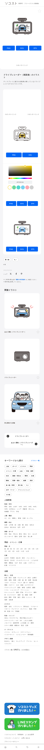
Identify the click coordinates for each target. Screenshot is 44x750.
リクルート (34, 606)
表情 (5, 534)
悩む (10, 534)
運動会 (11, 563)
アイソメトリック (24, 490)
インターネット (9, 634)
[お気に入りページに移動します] (38, 747)
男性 (5, 506)
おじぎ (35, 534)
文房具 (28, 587)
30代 (30, 506)
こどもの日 (34, 560)
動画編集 (30, 634)
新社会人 (26, 606)
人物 (7, 466)
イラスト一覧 (35, 460)
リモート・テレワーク (11, 609)
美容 (31, 480)
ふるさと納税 (28, 620)
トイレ (6, 590)
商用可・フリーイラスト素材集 (29, 3)
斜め (26, 525)
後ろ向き (13, 527)
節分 (23, 558)
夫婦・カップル (28, 518)
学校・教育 (29, 471)
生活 (7, 476)
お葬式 (34, 577)
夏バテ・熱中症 (29, 582)
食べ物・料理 (10, 485)
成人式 (18, 558)
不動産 (17, 611)
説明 (20, 536)
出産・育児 (8, 577)
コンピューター (21, 634)
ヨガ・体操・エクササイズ (24, 585)
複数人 (14, 518)
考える (15, 534)
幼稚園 (6, 511)
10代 (20, 506)
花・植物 (25, 595)
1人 (5, 518)
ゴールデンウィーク (22, 560)
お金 (21, 471)
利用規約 (20, 734)
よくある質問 (29, 734)
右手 (19, 527)
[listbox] (20, 171)
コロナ (6, 582)
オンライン (24, 609)
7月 (5, 551)
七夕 (16, 563)
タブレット (15, 632)
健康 (24, 480)
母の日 (6, 560)
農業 (32, 623)
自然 (32, 476)
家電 (23, 587)
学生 (17, 511)
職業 (5, 606)
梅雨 (5, 563)
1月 (17, 549)
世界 (30, 595)
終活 (29, 577)
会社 (10, 606)
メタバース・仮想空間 (11, 623)
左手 (23, 527)
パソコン (7, 632)
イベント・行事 (11, 471)
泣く (29, 534)
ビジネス (23, 466)
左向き (6, 527)
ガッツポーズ (8, 536)
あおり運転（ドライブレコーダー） (22, 443)
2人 (9, 518)
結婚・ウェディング (19, 577)
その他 (8, 494)
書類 (33, 587)
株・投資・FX (9, 611)
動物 (7, 480)
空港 (14, 597)
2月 (21, 549)
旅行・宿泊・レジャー (25, 597)
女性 (10, 506)
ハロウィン (31, 563)
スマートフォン (26, 632)
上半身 (11, 525)
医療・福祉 (16, 480)
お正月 (6, 558)
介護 (19, 580)
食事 (29, 580)
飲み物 (35, 580)
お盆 (25, 563)
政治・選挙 (8, 597)
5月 (33, 549)
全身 (5, 525)
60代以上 (12, 509)
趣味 (35, 592)
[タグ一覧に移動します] (27, 747)
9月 (13, 551)
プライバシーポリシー (11, 741)
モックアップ (20, 641)
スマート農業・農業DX (12, 625)
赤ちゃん (31, 509)
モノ (15, 259)
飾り (13, 641)
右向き (32, 525)
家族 (19, 518)
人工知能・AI (24, 623)
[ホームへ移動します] (5, 747)
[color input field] (20, 182)
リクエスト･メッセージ (12, 738)
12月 (27, 551)
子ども (12, 511)
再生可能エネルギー (26, 618)
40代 (34, 506)
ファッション (25, 590)
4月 (29, 549)
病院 (5, 580)
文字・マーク (10, 490)
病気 (10, 580)
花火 (20, 563)
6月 (37, 549)
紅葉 (5, 565)
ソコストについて (10, 734)
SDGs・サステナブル (11, 618)
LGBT (15, 506)
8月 (9, 551)
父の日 (12, 560)
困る (20, 534)
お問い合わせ (25, 738)
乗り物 (7, 259)
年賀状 (12, 558)
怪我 (14, 580)
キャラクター (11, 595)
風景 (19, 595)
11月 (22, 551)
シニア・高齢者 (22, 509)
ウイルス (13, 582)
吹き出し (7, 641)
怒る (25, 534)
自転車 (11, 599)
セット (36, 641)
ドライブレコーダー (22, 436)
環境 (26, 476)
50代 (6, 509)
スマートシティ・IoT (11, 620)
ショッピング (14, 590)
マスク (20, 582)
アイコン (29, 641)
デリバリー (28, 592)
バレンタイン (31, 558)
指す (25, 536)
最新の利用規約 (20, 279)
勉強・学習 (33, 609)
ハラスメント (17, 606)
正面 (19, 525)
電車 (5, 599)
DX (21, 620)
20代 (25, 506)
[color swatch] (10, 187)
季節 (31, 466)
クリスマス (12, 565)
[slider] (20, 178)
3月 (25, 549)
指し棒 (30, 536)
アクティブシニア (10, 587)
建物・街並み (16, 476)
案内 (16, 536)
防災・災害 (24, 625)
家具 (19, 587)
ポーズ (14, 466)
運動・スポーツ (9, 585)
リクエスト (8, 643)
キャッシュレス (9, 592)
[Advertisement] (22, 58)
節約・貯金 (19, 592)
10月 (17, 551)
